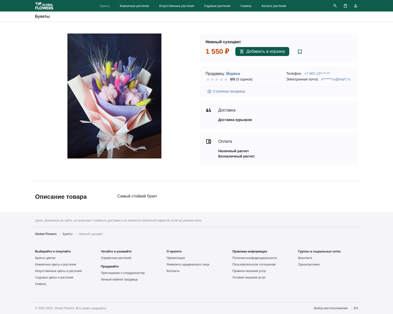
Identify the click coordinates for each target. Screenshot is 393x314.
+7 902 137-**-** (317, 74)
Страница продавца (226, 91)
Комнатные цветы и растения (55, 264)
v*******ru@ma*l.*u (335, 79)
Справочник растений (116, 258)
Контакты (173, 271)
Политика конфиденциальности (254, 258)
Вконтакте (305, 258)
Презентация (176, 258)
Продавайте (110, 266)
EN (356, 308)
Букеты (105, 6)
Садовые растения (217, 6)
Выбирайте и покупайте (53, 251)
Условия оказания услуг (249, 277)
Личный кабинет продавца (119, 279)
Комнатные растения (134, 6)
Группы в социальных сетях (319, 251)
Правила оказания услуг (249, 271)
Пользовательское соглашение (254, 264)
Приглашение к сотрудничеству (123, 273)
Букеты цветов (45, 258)
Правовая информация (249, 251)
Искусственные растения (176, 6)
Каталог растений (273, 6)
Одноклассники (309, 264)
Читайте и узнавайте (116, 251)
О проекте (174, 251)
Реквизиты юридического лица (188, 264)
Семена (246, 6)
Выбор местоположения (331, 308)
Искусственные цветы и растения (58, 271)
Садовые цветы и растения (54, 277)
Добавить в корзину (262, 51)
